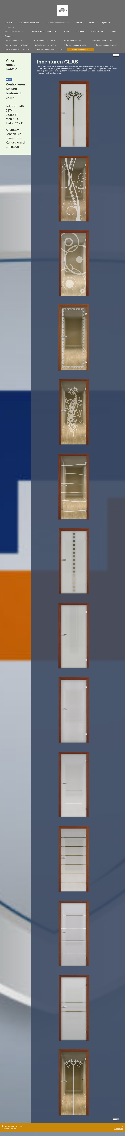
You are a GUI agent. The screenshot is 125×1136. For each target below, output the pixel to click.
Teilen (9, 79)
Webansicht (118, 1129)
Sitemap (19, 1126)
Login (121, 1126)
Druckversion (8, 1126)
